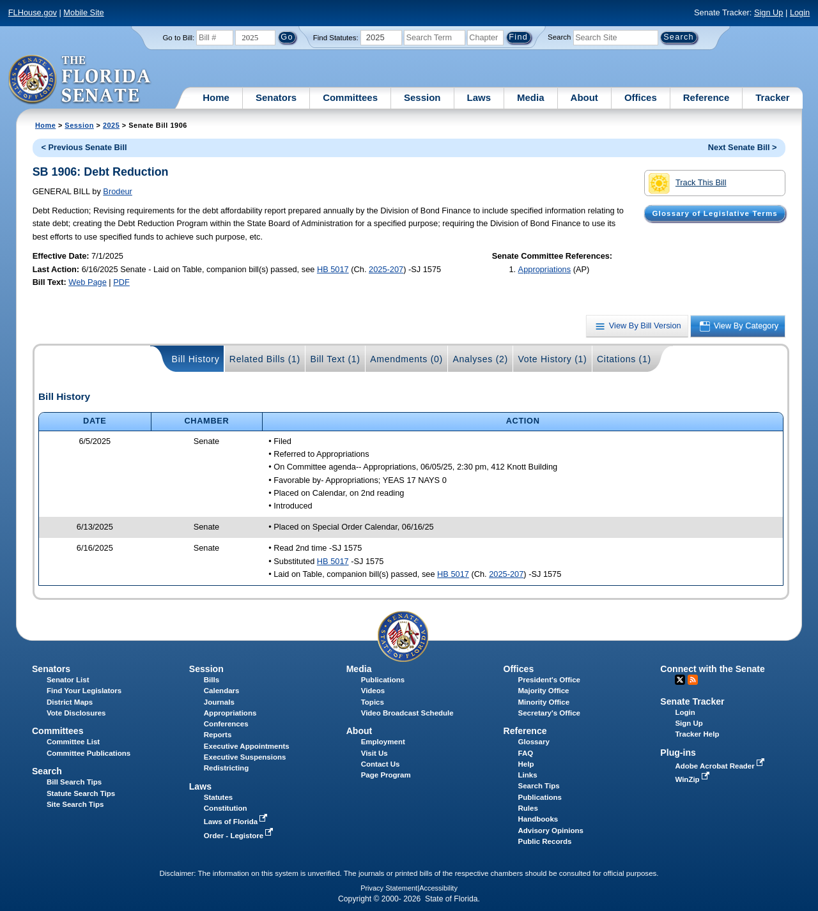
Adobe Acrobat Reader (721, 766)
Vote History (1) (552, 359)
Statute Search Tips (81, 793)
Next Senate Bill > (742, 147)
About (584, 97)
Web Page (87, 282)
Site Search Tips (75, 804)
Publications (383, 680)
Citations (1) (624, 359)
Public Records (545, 841)
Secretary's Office (549, 713)
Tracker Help (697, 734)
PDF (121, 282)
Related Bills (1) (264, 359)
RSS (693, 680)
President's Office (549, 680)
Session (422, 97)
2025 (111, 125)
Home (216, 97)
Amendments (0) (406, 359)
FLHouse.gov (32, 12)
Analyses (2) (480, 359)
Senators (276, 97)
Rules (528, 808)
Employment (383, 742)
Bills (211, 680)
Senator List (68, 680)
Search (559, 37)
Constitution (225, 808)
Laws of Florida (237, 821)
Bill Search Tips (74, 782)
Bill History (196, 359)
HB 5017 (333, 269)
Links (527, 775)
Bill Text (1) (335, 359)
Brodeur (117, 191)
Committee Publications (88, 753)
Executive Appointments (246, 746)
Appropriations (544, 269)
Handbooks (538, 819)
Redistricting (226, 768)
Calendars (222, 690)
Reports (218, 735)
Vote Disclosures (76, 713)
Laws (479, 97)
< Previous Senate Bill (84, 147)
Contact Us (380, 764)
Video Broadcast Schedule (407, 713)
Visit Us (374, 753)
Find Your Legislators (84, 690)
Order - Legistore (240, 835)
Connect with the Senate (712, 669)
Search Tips (539, 786)
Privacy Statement (388, 888)
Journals (219, 702)
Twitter (680, 680)
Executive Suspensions (245, 757)
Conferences (226, 724)
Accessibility (438, 888)
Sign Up (768, 12)
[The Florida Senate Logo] (80, 80)
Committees (350, 97)
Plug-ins (678, 752)
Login (800, 12)
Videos (373, 690)
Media (530, 97)
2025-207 (386, 269)
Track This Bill (687, 183)
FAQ (526, 753)
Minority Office (544, 702)
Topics (372, 702)
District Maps (70, 702)
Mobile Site (83, 12)
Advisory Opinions (550, 830)
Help (526, 764)
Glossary (534, 742)
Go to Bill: (178, 38)
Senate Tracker (692, 701)
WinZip (693, 779)
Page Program (386, 775)
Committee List (73, 742)
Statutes (218, 797)
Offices (640, 97)
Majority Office (543, 690)
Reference (706, 97)
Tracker (772, 97)
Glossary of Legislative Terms (714, 213)
